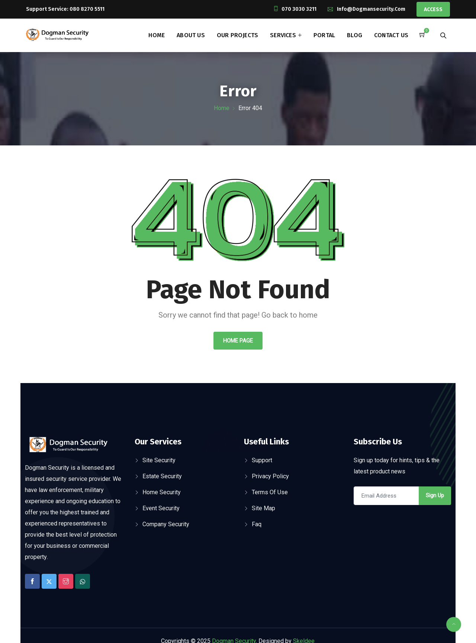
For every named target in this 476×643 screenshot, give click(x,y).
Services (283, 35)
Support (262, 460)
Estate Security (162, 476)
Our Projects (237, 35)
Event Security (161, 508)
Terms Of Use (270, 492)
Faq (256, 524)
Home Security (161, 492)
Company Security (165, 524)
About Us (191, 35)
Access (433, 9)
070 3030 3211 (299, 9)
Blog (354, 35)
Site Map (263, 508)
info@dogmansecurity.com (371, 9)
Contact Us (391, 35)
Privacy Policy (270, 476)
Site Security (159, 460)
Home (156, 35)
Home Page (238, 340)
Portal (324, 35)
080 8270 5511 (87, 9)
